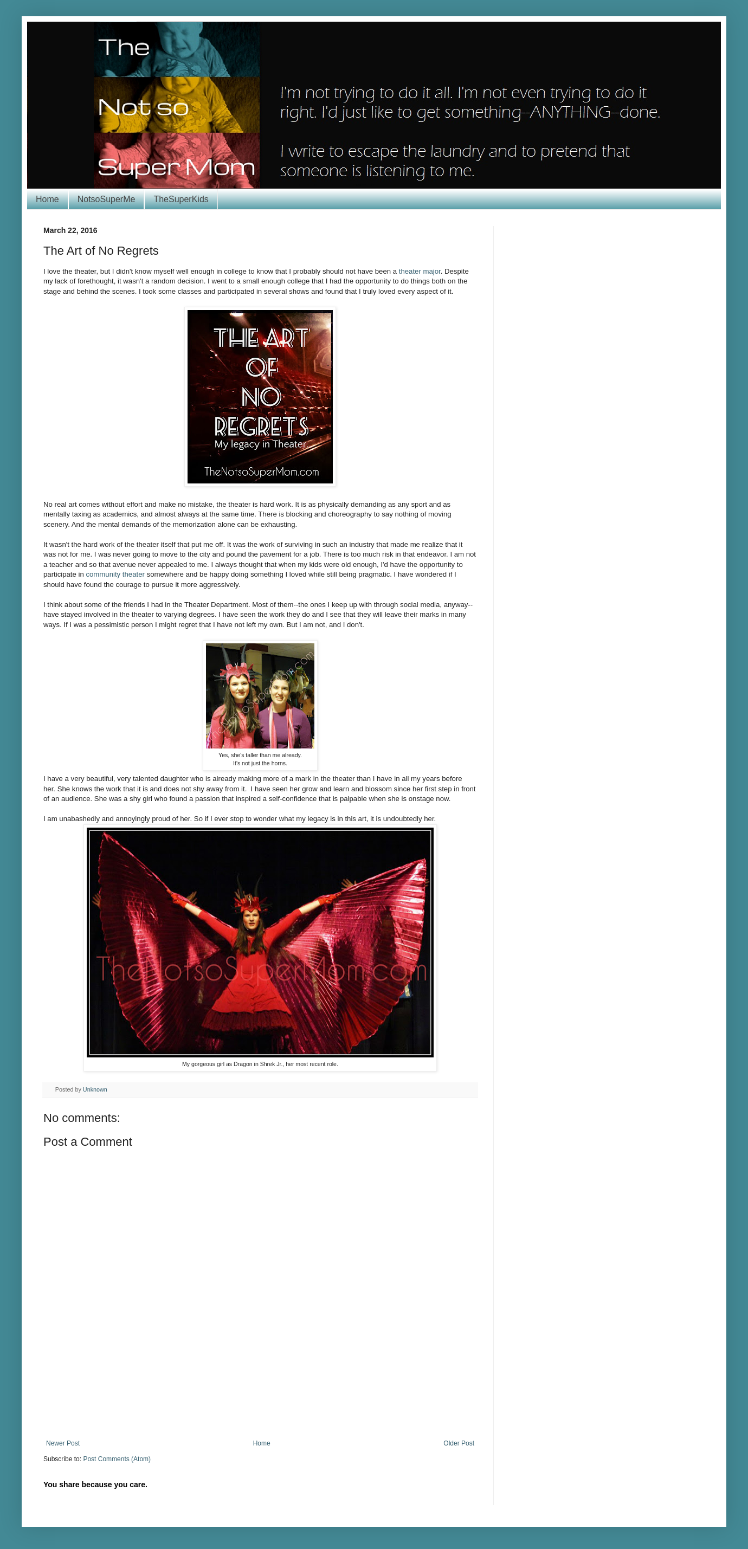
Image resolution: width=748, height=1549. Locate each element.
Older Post (458, 1443)
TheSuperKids (180, 199)
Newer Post (63, 1443)
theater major (420, 271)
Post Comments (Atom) (117, 1459)
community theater (115, 574)
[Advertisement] (260, 1409)
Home (47, 199)
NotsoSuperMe (107, 199)
